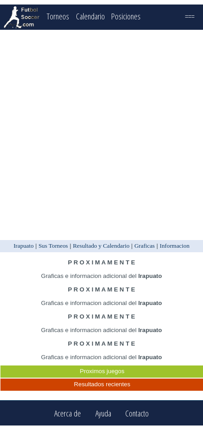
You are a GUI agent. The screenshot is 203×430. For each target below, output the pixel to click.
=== (189, 16)
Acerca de (67, 413)
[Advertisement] (101, 135)
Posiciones (126, 16)
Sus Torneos (53, 245)
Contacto (137, 413)
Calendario (90, 16)
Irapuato (23, 245)
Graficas (144, 245)
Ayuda (103, 413)
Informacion (174, 245)
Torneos (58, 16)
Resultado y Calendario (101, 245)
